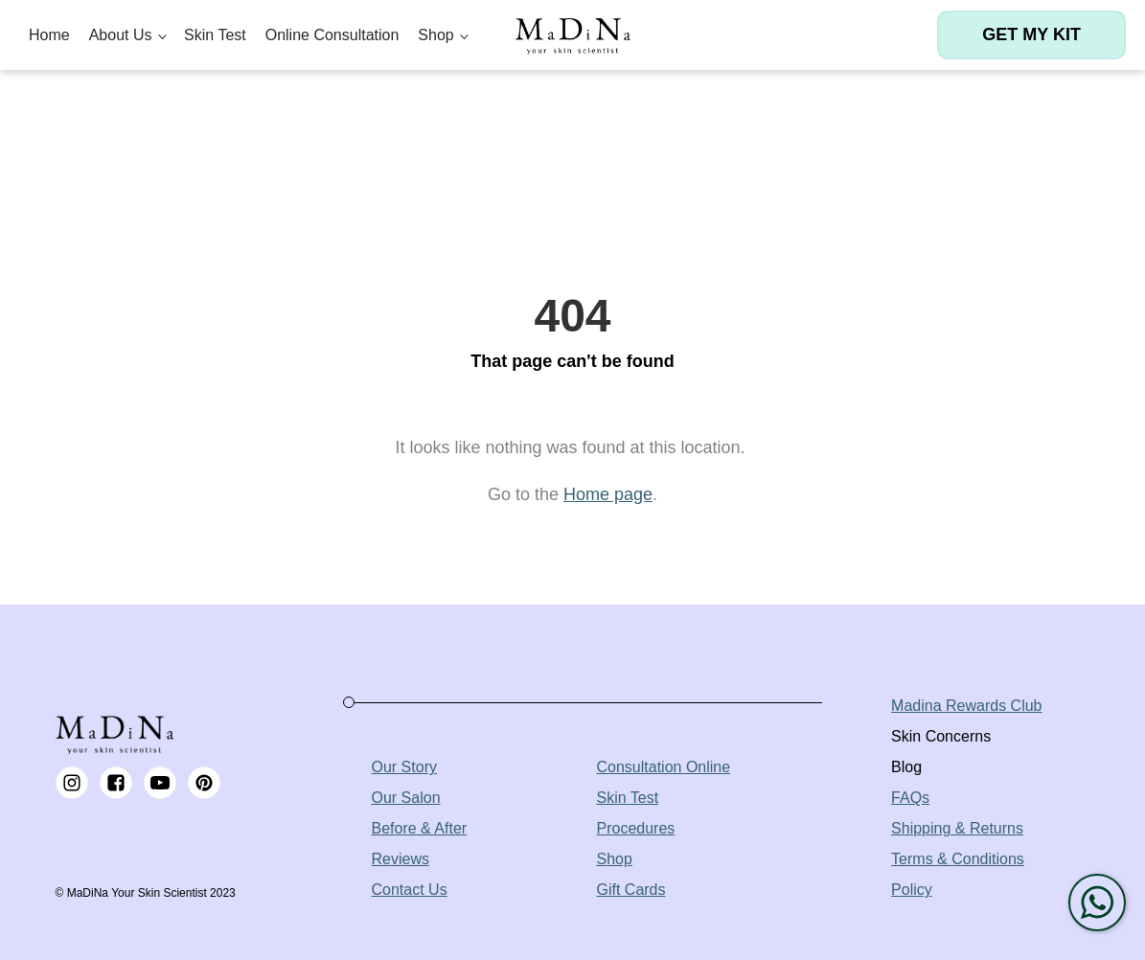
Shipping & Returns (957, 828)
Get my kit (1031, 34)
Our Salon (406, 797)
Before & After (420, 828)
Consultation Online (664, 767)
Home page (608, 494)
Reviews (400, 859)
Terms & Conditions (957, 859)
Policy (911, 889)
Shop (435, 35)
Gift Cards (631, 889)
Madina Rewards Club (966, 705)
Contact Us (409, 889)
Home (49, 35)
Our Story (404, 767)
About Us (120, 35)
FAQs (910, 797)
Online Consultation (332, 35)
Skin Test (215, 35)
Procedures (636, 828)
